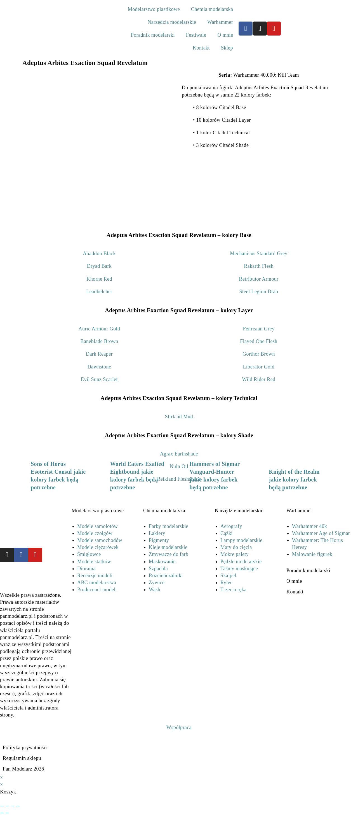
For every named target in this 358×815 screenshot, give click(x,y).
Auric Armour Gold (99, 329)
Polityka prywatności (25, 747)
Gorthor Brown (258, 354)
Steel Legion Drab (258, 291)
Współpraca (179, 727)
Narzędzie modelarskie (239, 510)
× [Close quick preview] (1, 777)
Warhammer (220, 22)
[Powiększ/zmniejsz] (2, 806)
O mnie (225, 35)
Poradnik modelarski (153, 35)
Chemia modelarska (212, 9)
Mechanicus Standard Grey (259, 253)
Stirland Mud (179, 416)
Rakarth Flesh (259, 266)
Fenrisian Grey (258, 329)
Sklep (227, 48)
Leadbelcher (99, 291)
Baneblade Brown (99, 341)
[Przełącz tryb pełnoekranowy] (7, 806)
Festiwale (196, 35)
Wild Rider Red (258, 379)
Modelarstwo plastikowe (154, 9)
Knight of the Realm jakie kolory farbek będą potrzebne (294, 479)
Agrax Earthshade (179, 454)
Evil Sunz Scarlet (99, 379)
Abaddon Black (99, 253)
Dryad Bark (99, 266)
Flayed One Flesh (258, 341)
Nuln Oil (179, 466)
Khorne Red (99, 279)
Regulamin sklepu (22, 758)
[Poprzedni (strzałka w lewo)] (2, 813)
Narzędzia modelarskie (171, 22)
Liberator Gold (258, 367)
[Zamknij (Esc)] (18, 806)
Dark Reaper (99, 354)
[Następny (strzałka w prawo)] (7, 813)
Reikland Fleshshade (179, 479)
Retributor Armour (258, 279)
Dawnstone (99, 367)
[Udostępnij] (13, 806)
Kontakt (201, 48)
